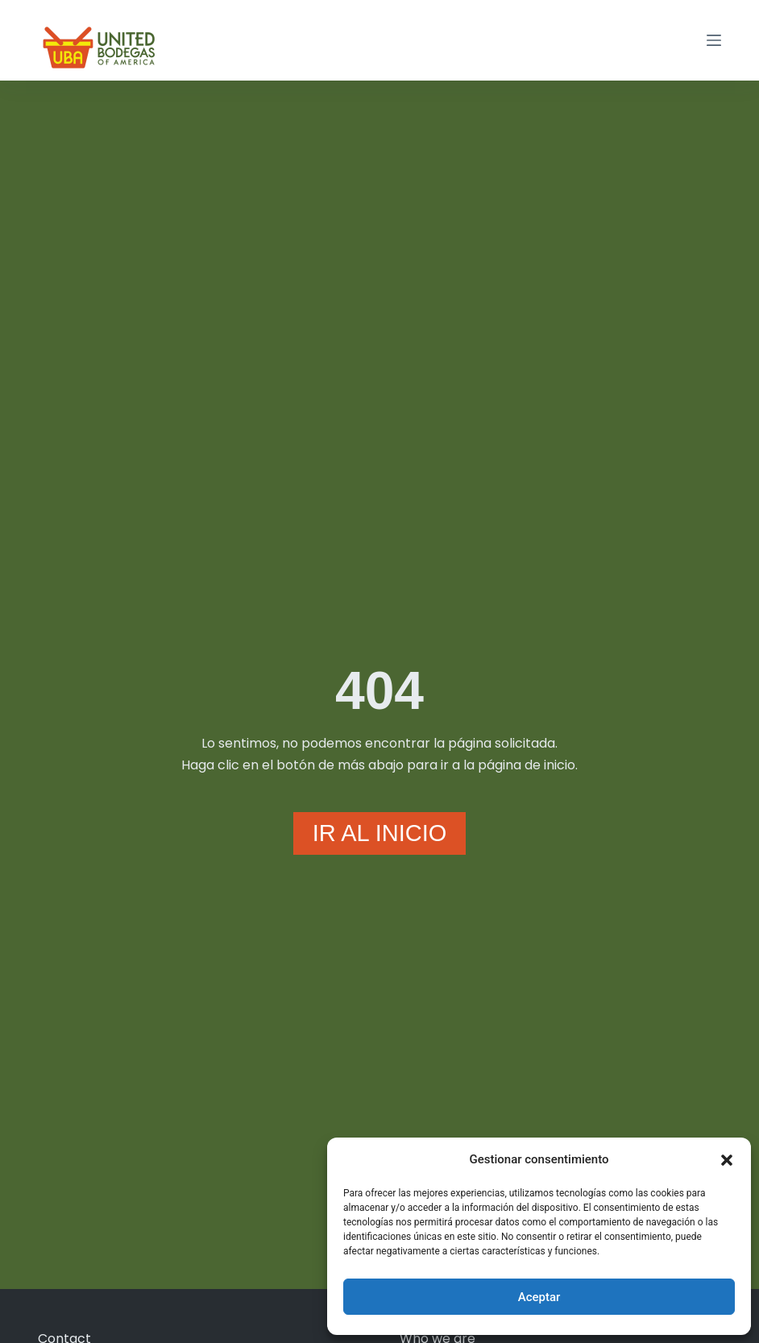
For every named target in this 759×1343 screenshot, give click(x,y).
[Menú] (714, 40)
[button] (727, 1160)
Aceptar (539, 1297)
